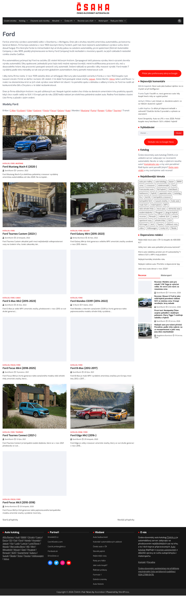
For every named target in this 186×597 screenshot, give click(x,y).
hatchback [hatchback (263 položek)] (173, 189)
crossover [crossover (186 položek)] (150, 185)
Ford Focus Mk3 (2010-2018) (19, 503)
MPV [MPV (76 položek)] (166, 205)
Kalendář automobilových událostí (107, 543)
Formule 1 (97, 576)
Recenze (142, 275)
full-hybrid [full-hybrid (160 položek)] (161, 189)
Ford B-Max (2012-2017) (84, 368)
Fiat (15, 541)
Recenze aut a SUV (87, 21)
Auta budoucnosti (100, 538)
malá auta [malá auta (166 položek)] (175, 201)
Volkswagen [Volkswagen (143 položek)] (152, 228)
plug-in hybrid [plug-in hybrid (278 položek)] (171, 212)
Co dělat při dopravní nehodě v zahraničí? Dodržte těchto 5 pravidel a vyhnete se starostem (159, 111)
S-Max (109, 110)
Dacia (5, 541)
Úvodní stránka (10, 21)
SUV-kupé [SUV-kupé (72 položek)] (143, 224)
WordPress (123, 593)
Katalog (23, 21)
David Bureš (8, 170)
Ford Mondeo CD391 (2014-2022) (89, 298)
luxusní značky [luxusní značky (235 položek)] (161, 201)
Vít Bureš (74, 302)
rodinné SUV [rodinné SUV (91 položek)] (164, 216)
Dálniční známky (100, 580)
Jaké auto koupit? (100, 566)
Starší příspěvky (10, 520)
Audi (17, 538)
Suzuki (6, 557)
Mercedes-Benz (17, 547)
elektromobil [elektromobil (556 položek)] (163, 185)
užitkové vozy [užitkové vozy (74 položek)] (172, 224)
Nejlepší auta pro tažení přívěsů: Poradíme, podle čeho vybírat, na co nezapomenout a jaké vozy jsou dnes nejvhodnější (168, 328)
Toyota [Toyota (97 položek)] (160, 224)
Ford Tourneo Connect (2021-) (19, 430)
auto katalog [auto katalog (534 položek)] (160, 181)
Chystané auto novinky (39, 21)
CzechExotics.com (55, 543)
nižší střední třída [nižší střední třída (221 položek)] (146, 209)
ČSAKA (77, 593)
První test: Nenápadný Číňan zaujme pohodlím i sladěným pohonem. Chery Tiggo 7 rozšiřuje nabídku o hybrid (168, 314)
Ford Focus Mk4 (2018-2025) (19, 364)
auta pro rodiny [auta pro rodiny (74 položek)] (145, 181)
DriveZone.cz (53, 557)
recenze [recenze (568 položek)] (142, 216)
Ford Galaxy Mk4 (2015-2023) (87, 233)
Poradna (151, 563)
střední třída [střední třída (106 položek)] (160, 220)
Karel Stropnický (145, 118)
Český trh (70, 21)
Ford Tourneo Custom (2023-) (19, 231)
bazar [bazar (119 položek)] (171, 181)
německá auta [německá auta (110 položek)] (174, 209)
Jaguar (92, 79)
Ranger (101, 110)
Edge (29, 110)
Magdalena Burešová (163, 335)
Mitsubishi (7, 550)
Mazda (6, 547)
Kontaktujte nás (151, 164)
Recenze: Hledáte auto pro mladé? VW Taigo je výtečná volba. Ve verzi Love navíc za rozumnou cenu (166, 285)
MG (27, 547)
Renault (6, 553)
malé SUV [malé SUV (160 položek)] (143, 205)
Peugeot (31, 550)
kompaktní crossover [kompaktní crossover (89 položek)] (162, 197)
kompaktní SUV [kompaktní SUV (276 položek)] (145, 201)
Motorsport (103, 21)
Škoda (13, 557)
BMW (23, 538)
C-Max (13, 110)
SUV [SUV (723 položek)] (170, 220)
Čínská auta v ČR (100, 547)
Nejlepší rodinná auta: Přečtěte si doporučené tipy (159, 264)
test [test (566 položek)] (152, 224)
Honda (28, 541)
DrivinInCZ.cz (53, 538)
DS (10, 541)
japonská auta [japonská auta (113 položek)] (165, 193)
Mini (33, 547)
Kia (11, 544)
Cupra (39, 538)
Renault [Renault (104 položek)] (152, 216)
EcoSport (21, 110)
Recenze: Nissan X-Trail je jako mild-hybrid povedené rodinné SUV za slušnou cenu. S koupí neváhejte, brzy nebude (167, 300)
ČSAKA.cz (171, 538)
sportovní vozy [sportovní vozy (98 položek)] (145, 220)
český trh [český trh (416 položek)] (164, 228)
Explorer (37, 110)
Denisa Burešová (77, 237)
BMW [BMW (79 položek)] (179, 181)
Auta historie (98, 585)
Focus (53, 110)
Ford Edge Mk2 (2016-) (83, 434)
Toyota (27, 557)
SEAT (13, 553)
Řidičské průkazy (100, 571)
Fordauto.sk (53, 552)
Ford (12, 163)
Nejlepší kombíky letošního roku (151, 259)
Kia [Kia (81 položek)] (140, 197)
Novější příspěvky (126, 520)
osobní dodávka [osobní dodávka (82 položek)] (145, 212)
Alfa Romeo (8, 538)
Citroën (31, 538)
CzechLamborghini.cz (56, 547)
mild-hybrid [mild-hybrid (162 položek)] (156, 205)
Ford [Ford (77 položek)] (174, 185)
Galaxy (61, 110)
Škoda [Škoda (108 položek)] (173, 228)
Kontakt (142, 563)
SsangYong (23, 553)
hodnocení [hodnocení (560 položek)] (143, 193)
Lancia (24, 544)
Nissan (17, 550)
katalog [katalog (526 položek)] (177, 193)
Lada (17, 544)
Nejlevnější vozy (100, 557)
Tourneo (117, 110)
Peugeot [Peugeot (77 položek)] (159, 212)
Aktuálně (57, 21)
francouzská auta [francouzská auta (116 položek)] (146, 189)
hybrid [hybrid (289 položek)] (153, 193)
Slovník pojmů (99, 552)
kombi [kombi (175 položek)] (147, 197)
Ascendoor (100, 593)
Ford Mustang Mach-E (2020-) (20, 166)
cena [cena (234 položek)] (141, 185)
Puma (93, 110)
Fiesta (46, 110)
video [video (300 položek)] (141, 228)
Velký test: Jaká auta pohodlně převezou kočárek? (159, 247)
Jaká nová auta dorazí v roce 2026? (153, 269)
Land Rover (34, 544)
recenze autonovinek (166, 551)
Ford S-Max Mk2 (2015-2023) (19, 298)
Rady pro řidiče (118, 21)
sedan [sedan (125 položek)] (175, 216)
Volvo (112, 79)
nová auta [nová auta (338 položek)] (161, 209)
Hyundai (36, 541)
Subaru (33, 553)
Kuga (68, 110)
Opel (24, 550)
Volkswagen (38, 557)
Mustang (85, 110)
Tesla (19, 557)
